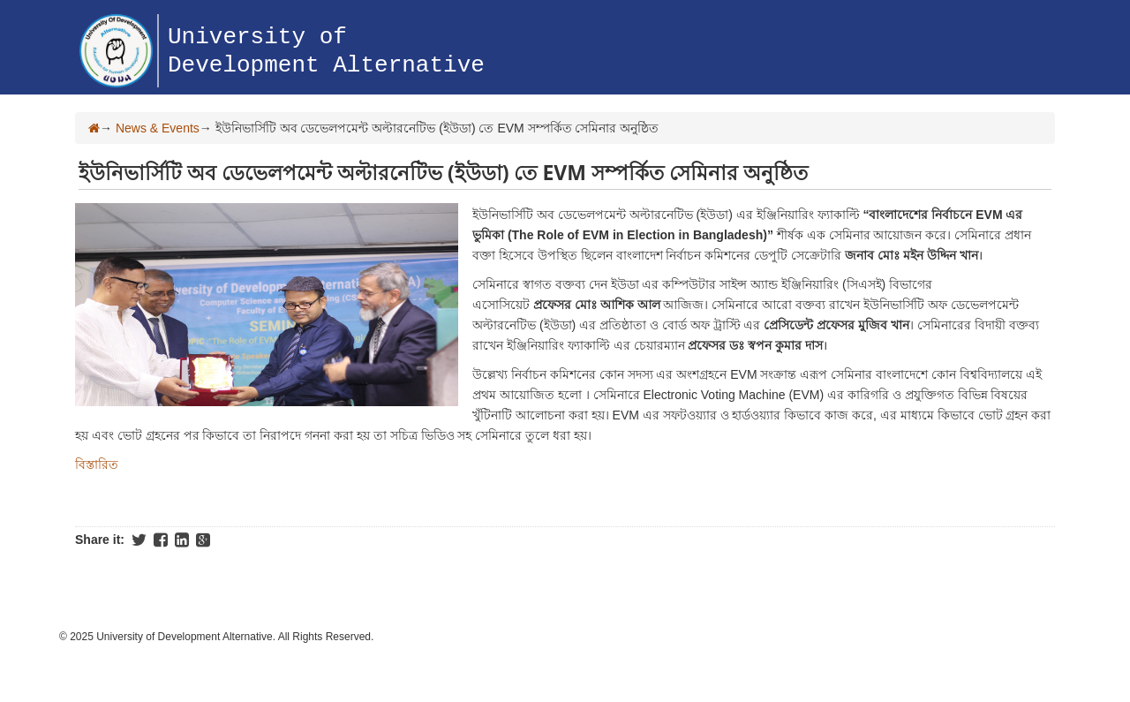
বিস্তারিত (96, 464)
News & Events (158, 128)
